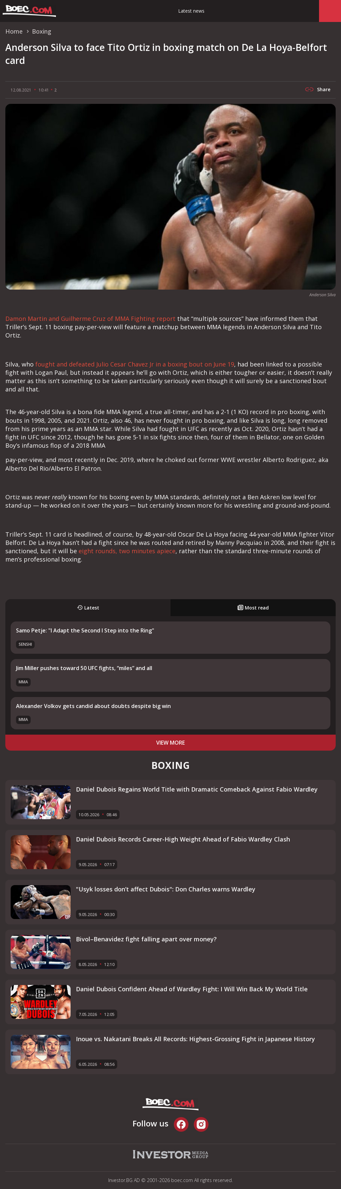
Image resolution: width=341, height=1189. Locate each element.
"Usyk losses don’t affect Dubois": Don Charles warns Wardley (165, 889)
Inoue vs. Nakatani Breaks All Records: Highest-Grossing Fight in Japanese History (195, 1039)
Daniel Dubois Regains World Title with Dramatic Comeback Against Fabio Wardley (197, 789)
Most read (253, 607)
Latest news (191, 11)
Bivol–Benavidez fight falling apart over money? (146, 939)
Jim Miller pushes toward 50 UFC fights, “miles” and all (84, 668)
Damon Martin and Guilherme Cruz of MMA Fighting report (90, 319)
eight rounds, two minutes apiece (127, 551)
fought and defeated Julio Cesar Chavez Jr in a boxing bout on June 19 (134, 364)
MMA (23, 682)
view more (170, 742)
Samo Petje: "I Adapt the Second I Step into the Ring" (85, 630)
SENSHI (25, 644)
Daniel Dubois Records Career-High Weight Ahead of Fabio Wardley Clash (183, 839)
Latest (88, 607)
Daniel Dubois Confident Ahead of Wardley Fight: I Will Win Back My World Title (192, 989)
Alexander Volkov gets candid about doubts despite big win (93, 706)
